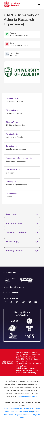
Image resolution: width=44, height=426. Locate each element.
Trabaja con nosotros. (11, 280)
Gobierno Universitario (13, 408)
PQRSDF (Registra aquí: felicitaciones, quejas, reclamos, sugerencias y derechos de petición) (28, 368)
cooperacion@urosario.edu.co (17, 184)
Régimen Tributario (22, 414)
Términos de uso (23, 363)
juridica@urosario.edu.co (27, 396)
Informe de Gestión (24, 411)
